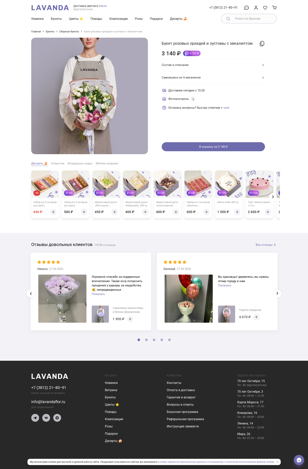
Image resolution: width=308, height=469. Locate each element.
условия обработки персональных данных (181, 462)
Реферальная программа (185, 419)
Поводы (96, 18)
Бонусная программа (182, 412)
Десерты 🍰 (178, 18)
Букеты (56, 18)
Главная (36, 31)
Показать (98, 294)
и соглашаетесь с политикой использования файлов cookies (240, 462)
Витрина (111, 390)
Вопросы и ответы (180, 404)
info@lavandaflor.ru (48, 401)
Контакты (174, 383)
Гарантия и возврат (181, 397)
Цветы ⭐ (76, 18)
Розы (139, 18)
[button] (87, 149)
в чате (225, 107)
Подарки (156, 18)
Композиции (118, 18)
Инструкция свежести (183, 426)
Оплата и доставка (181, 390)
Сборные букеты (69, 31)
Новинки (37, 18)
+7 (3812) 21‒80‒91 (223, 7)
